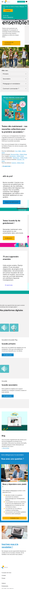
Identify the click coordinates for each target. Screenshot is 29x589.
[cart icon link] (26, 2)
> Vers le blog (5, 448)
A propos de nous (6, 572)
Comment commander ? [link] (14, 88)
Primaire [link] (14, 74)
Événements (5, 586)
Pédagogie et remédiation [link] (14, 84)
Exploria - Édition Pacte (18, 162)
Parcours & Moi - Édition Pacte (19, 154)
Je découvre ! (8, 238)
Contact (4, 575)
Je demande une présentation (8, 43)
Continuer (8, 10)
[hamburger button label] (2, 1)
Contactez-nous (14, 518)
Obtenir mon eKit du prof (11, 202)
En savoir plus (8, 285)
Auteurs (4, 583)
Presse (3, 578)
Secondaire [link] (14, 79)
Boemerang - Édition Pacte (20, 157)
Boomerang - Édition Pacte (17, 156)
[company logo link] (7, 1)
